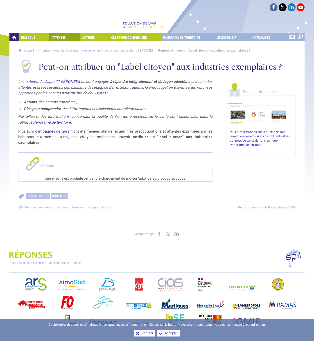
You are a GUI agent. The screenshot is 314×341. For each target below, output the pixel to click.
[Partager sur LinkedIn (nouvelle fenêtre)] (177, 234)
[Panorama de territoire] (187, 37)
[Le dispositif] (232, 37)
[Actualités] (267, 37)
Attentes (44, 50)
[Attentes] (64, 37)
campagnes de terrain (53, 131)
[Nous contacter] (291, 37)
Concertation (38, 196)
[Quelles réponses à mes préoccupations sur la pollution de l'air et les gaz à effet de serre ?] (14, 37)
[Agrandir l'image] (258, 114)
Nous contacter (19, 262)
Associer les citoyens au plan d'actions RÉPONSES (119, 50)
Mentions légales (59, 262)
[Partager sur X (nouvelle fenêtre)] (168, 234)
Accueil (29, 50)
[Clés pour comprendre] (135, 37)
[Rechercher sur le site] (300, 37)
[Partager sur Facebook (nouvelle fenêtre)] (159, 234)
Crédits (76, 262)
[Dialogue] (34, 37)
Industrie (59, 196)
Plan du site (38, 262)
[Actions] (94, 37)
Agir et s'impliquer (67, 50)
